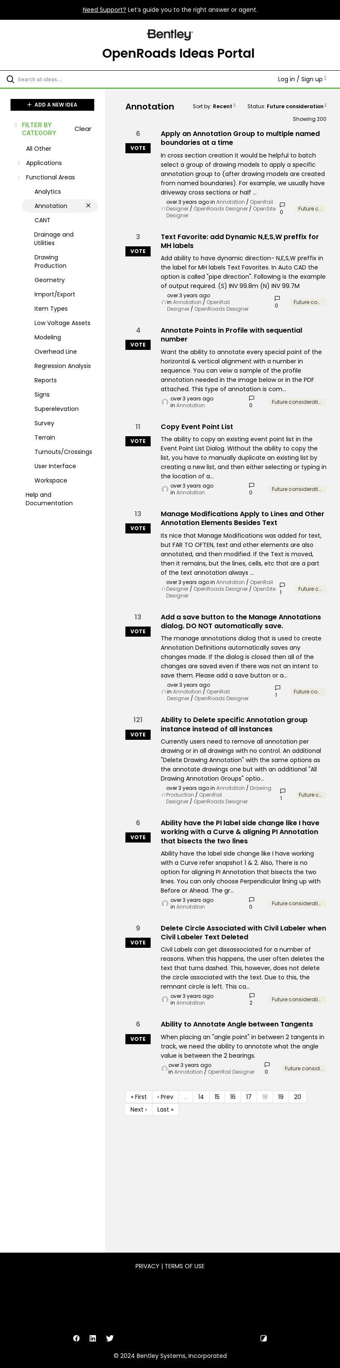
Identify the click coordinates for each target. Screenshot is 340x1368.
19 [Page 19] (281, 1097)
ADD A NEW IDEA (52, 104)
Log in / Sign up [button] (302, 79)
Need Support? (104, 9)
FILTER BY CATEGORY (34, 128)
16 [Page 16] (233, 1097)
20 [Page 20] (297, 1097)
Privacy (147, 1266)
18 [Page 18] (265, 1097)
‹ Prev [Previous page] (165, 1097)
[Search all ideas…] (56, 79)
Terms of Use (185, 1266)
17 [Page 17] (249, 1097)
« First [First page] (139, 1097)
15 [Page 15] (217, 1097)
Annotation (230, 201)
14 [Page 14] (201, 1097)
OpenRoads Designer (221, 208)
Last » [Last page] (165, 1109)
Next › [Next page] (138, 1109)
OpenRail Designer (231, 1071)
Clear (82, 128)
